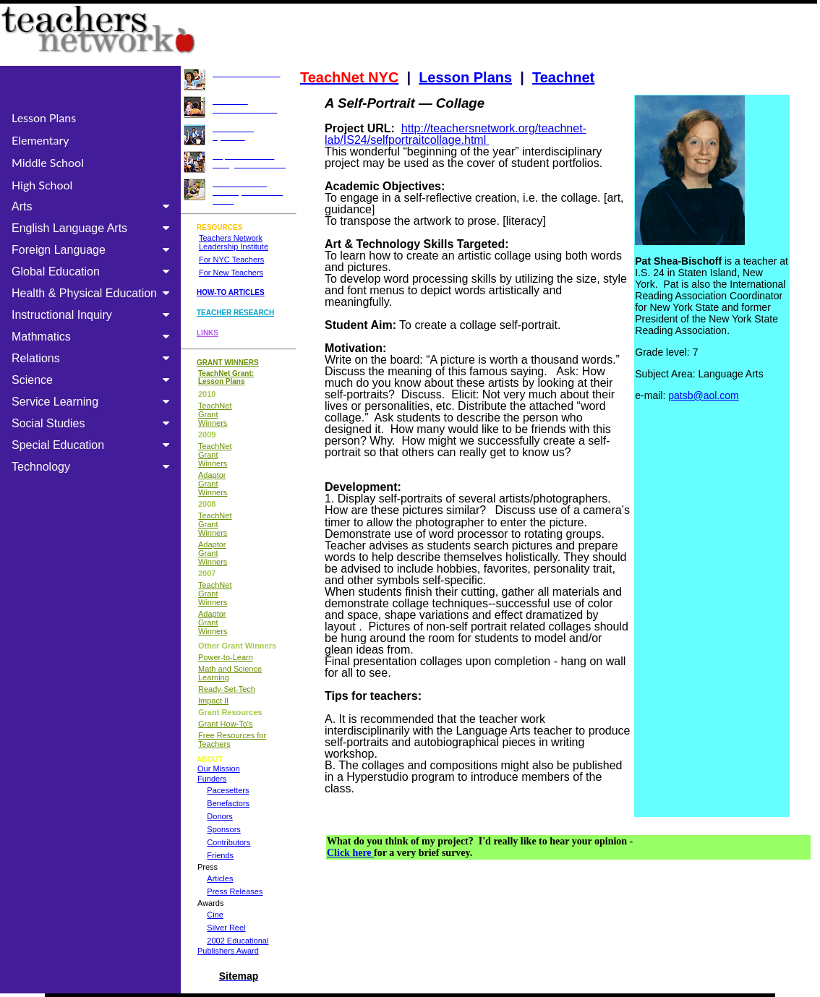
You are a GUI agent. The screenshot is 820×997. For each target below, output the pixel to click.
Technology (93, 467)
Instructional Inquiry (93, 315)
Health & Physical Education (93, 293)
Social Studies (93, 423)
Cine (215, 914)
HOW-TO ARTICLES (231, 292)
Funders (211, 778)
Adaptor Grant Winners (212, 484)
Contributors (228, 842)
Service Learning (93, 401)
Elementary (40, 140)
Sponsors (223, 829)
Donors (219, 816)
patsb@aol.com (703, 395)
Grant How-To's (225, 723)
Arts (93, 206)
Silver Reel (226, 927)
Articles (220, 878)
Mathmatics (93, 336)
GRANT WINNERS (228, 363)
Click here (350, 852)
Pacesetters (228, 790)
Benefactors (228, 803)
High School (42, 185)
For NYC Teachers (231, 259)
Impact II (213, 700)
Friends (220, 855)
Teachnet (563, 77)
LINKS (207, 333)
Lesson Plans (44, 117)
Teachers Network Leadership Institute (233, 242)
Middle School (48, 162)
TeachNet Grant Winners (214, 414)
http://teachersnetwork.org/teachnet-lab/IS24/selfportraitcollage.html (455, 134)
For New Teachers (231, 272)
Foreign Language (93, 250)
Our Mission (218, 768)
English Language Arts (93, 228)
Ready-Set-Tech (226, 689)
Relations (93, 358)
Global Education (93, 271)
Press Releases (234, 891)
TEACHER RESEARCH (235, 313)
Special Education (93, 445)
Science (93, 380)
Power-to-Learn (225, 657)
